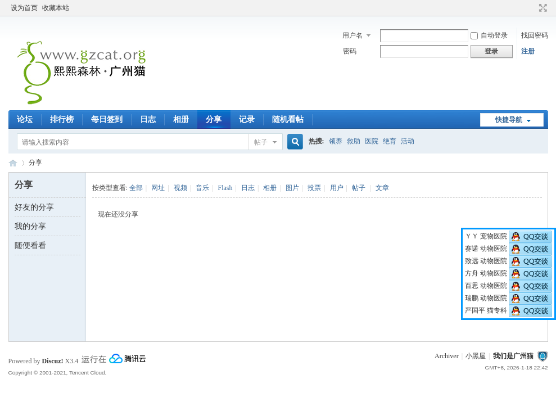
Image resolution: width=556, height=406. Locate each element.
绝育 (389, 141)
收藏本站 (55, 8)
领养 (335, 141)
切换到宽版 (541, 8)
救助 (353, 141)
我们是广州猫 (513, 356)
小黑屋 (475, 356)
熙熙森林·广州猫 (12, 163)
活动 (407, 141)
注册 (528, 51)
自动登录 (489, 35)
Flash (225, 188)
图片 (292, 188)
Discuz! (53, 361)
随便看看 (30, 245)
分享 (214, 119)
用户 (336, 188)
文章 (382, 188)
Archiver (447, 356)
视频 (180, 188)
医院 (371, 141)
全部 (136, 188)
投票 (314, 188)
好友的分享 (34, 207)
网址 (158, 188)
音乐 (202, 188)
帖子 (261, 142)
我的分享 (30, 226)
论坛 (25, 119)
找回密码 (534, 35)
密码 (349, 51)
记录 (247, 119)
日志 (148, 119)
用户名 (352, 35)
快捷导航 (508, 120)
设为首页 (24, 8)
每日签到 (107, 119)
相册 (181, 119)
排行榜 (62, 119)
